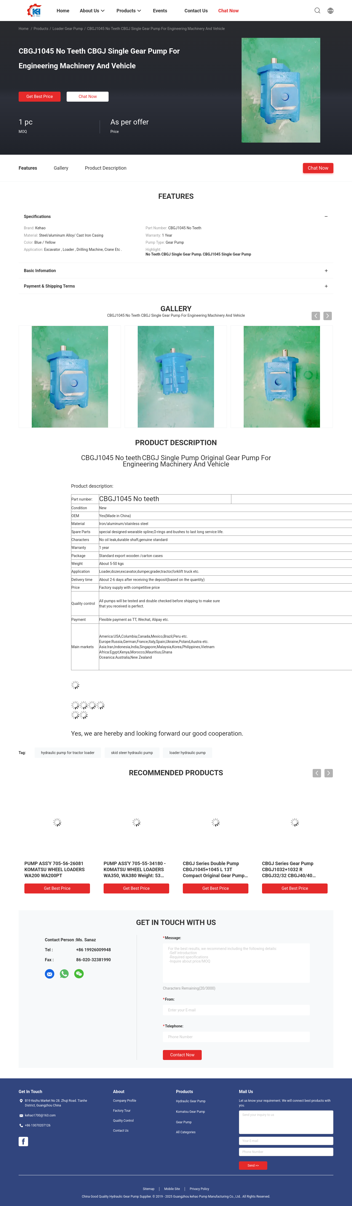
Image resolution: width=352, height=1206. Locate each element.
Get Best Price (39, 96)
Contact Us (121, 1130)
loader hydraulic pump (187, 753)
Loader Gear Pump (67, 29)
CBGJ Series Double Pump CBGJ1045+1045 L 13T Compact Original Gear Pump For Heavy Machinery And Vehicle (213, 875)
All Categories (185, 1132)
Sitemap (148, 1189)
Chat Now (88, 96)
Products (41, 29)
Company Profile (124, 1101)
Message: (173, 938)
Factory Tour (122, 1111)
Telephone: (174, 1026)
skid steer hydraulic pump (132, 753)
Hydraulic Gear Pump (191, 1101)
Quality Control (123, 1120)
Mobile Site (172, 1189)
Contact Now (182, 1054)
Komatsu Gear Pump (190, 1112)
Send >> (253, 1165)
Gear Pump (184, 1122)
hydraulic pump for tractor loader (68, 753)
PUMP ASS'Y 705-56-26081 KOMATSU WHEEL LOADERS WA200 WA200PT (54, 869)
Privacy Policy (199, 1189)
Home (24, 29)
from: (169, 999)
